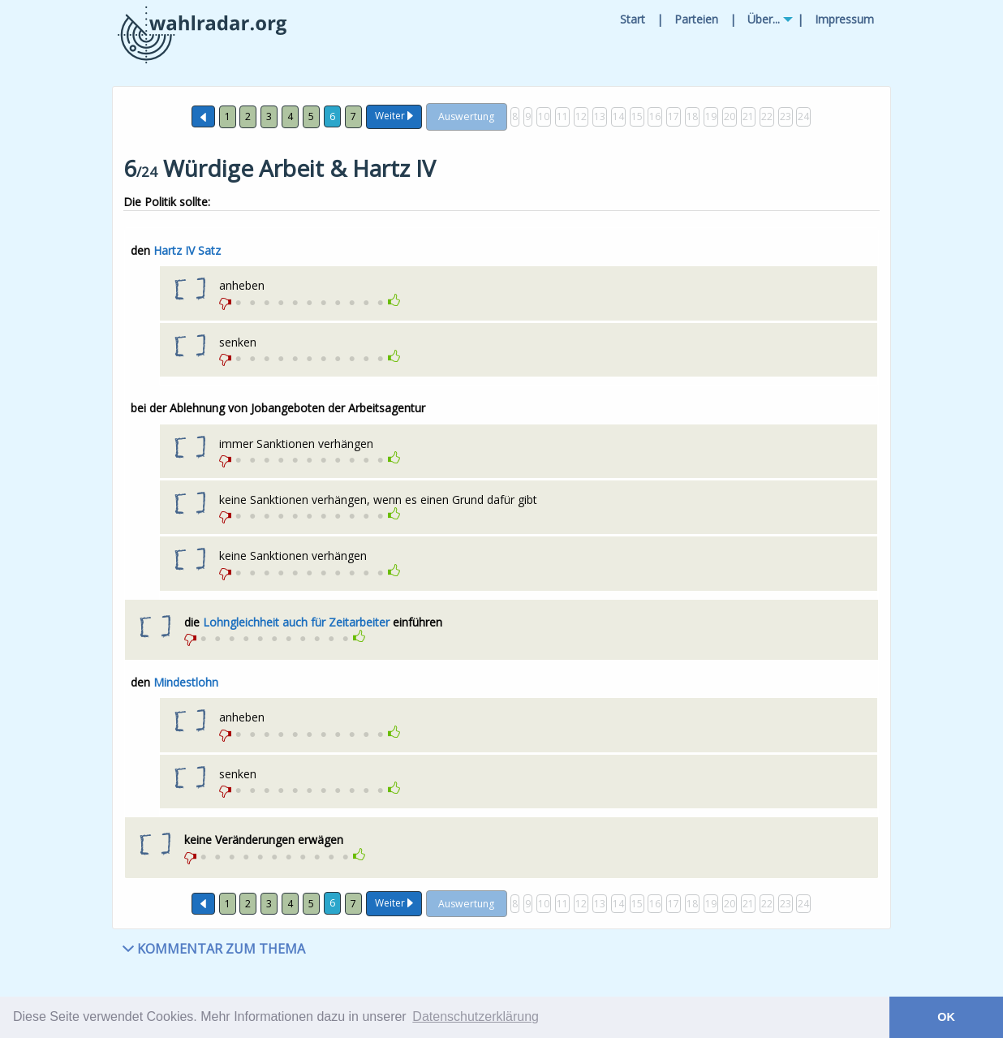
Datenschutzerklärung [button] (475, 1016)
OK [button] (946, 1016)
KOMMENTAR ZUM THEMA (214, 949)
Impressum (844, 19)
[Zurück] (203, 116)
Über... (763, 19)
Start (632, 19)
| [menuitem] (659, 19)
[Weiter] (394, 117)
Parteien (696, 19)
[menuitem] (632, 19)
